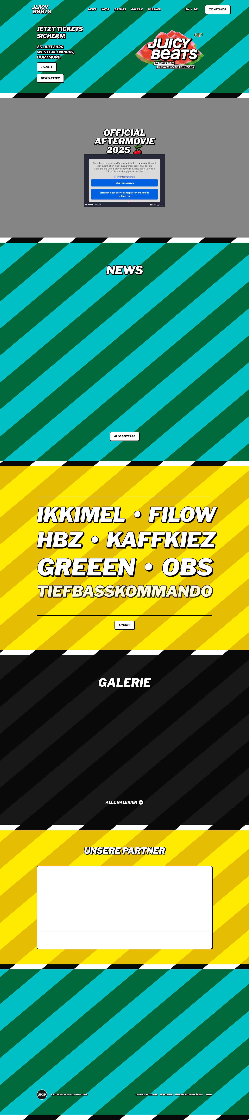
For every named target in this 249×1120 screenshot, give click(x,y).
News (92, 9)
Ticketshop (217, 9)
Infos (105, 9)
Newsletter (50, 78)
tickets (47, 66)
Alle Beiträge (124, 436)
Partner (154, 9)
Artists (120, 9)
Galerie (137, 9)
